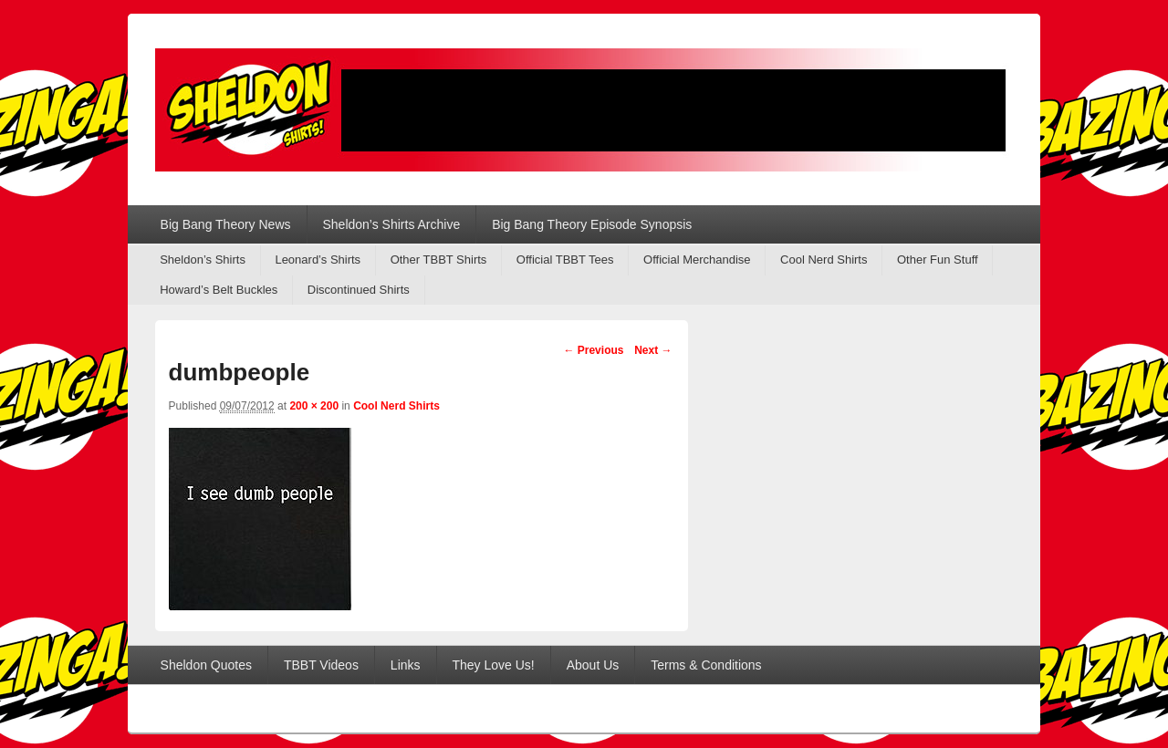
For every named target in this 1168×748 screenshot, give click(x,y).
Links (406, 665)
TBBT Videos (321, 665)
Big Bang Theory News (226, 224)
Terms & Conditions (706, 665)
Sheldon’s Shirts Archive (391, 224)
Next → (653, 350)
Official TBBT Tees (565, 259)
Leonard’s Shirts (317, 259)
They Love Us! (493, 665)
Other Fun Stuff (937, 259)
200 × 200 (314, 406)
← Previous (593, 350)
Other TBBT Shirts (439, 259)
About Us (593, 665)
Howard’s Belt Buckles (218, 289)
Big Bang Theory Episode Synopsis (592, 224)
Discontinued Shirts (359, 289)
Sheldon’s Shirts (202, 259)
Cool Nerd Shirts (823, 259)
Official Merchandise (697, 259)
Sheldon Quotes (206, 665)
